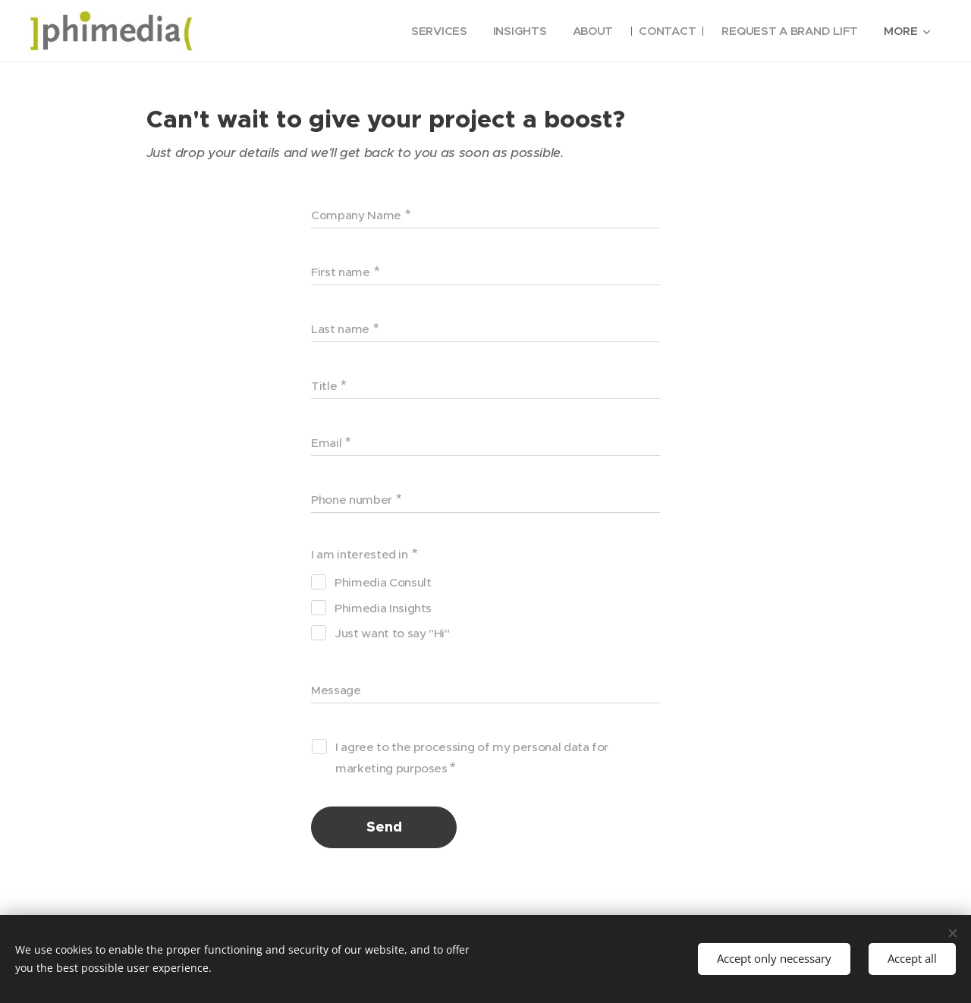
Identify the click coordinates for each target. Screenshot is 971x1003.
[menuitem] (430, 31)
